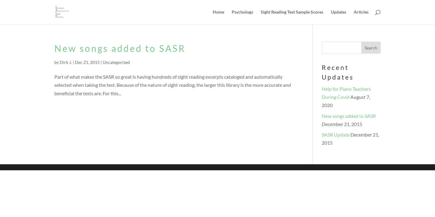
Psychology (242, 12)
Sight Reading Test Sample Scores (292, 12)
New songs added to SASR (119, 48)
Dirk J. (66, 62)
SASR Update (336, 134)
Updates (338, 12)
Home (218, 12)
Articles (361, 12)
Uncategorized (116, 62)
